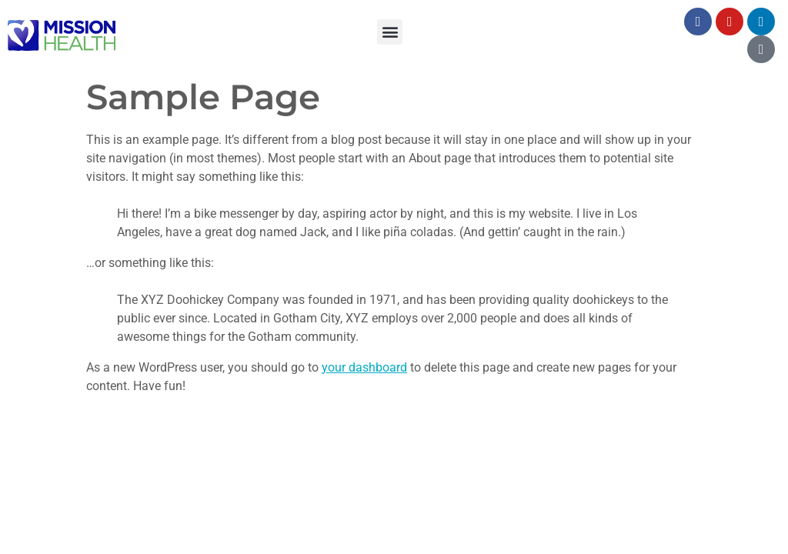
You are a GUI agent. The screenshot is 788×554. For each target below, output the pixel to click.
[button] (389, 32)
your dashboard (364, 367)
